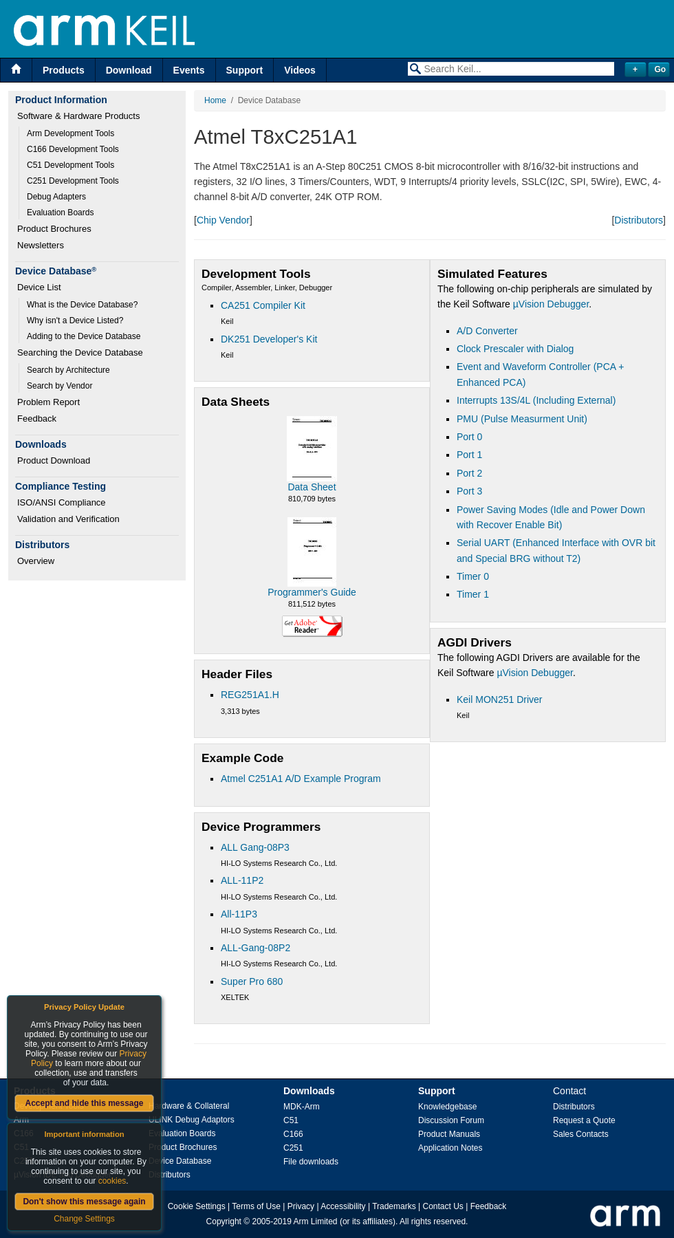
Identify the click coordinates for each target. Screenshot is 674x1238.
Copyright (223, 1221)
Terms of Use (256, 1206)
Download (129, 70)
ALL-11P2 (242, 880)
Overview (35, 561)
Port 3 (469, 491)
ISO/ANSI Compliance (61, 502)
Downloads (309, 1090)
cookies (112, 1181)
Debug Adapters (56, 197)
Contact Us (443, 1206)
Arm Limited (316, 1221)
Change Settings (84, 1219)
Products (64, 70)
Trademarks (394, 1206)
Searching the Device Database (80, 352)
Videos (300, 70)
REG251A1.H (250, 694)
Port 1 (469, 454)
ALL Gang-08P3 (255, 847)
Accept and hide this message (84, 1103)
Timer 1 (473, 594)
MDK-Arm (301, 1106)
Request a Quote (584, 1120)
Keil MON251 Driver (499, 699)
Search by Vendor (59, 386)
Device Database (180, 1161)
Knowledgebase (447, 1106)
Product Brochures (54, 229)
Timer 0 (473, 576)
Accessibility (342, 1206)
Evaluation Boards (60, 212)
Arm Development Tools (70, 133)
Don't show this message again (84, 1201)
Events (189, 70)
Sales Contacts (581, 1134)
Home (215, 100)
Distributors (638, 220)
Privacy (300, 1206)
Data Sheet (311, 486)
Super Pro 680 (252, 981)
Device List (39, 287)
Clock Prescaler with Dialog (515, 348)
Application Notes (450, 1148)
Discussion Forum (451, 1120)
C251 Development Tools (73, 181)
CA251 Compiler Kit (263, 305)
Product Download (53, 460)
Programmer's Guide (312, 592)
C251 (293, 1148)
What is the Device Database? (82, 305)
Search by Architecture (68, 370)
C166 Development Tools (73, 149)
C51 (290, 1120)
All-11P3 (239, 914)
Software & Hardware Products (78, 116)
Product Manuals (449, 1134)
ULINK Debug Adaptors (192, 1120)
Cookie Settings (197, 1206)
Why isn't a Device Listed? (75, 320)
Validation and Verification (68, 519)
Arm (21, 1120)
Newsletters (40, 245)
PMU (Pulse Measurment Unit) (522, 418)
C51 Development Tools (70, 165)
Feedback (36, 418)
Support (244, 70)
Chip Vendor (223, 220)
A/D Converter (487, 330)
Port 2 (469, 473)
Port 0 (469, 436)
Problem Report (48, 402)
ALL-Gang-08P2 (255, 947)
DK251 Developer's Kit (269, 339)
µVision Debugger (551, 304)
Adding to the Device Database (83, 336)
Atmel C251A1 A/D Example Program (301, 778)
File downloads (310, 1161)
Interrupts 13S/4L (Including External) (536, 400)
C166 (293, 1134)
